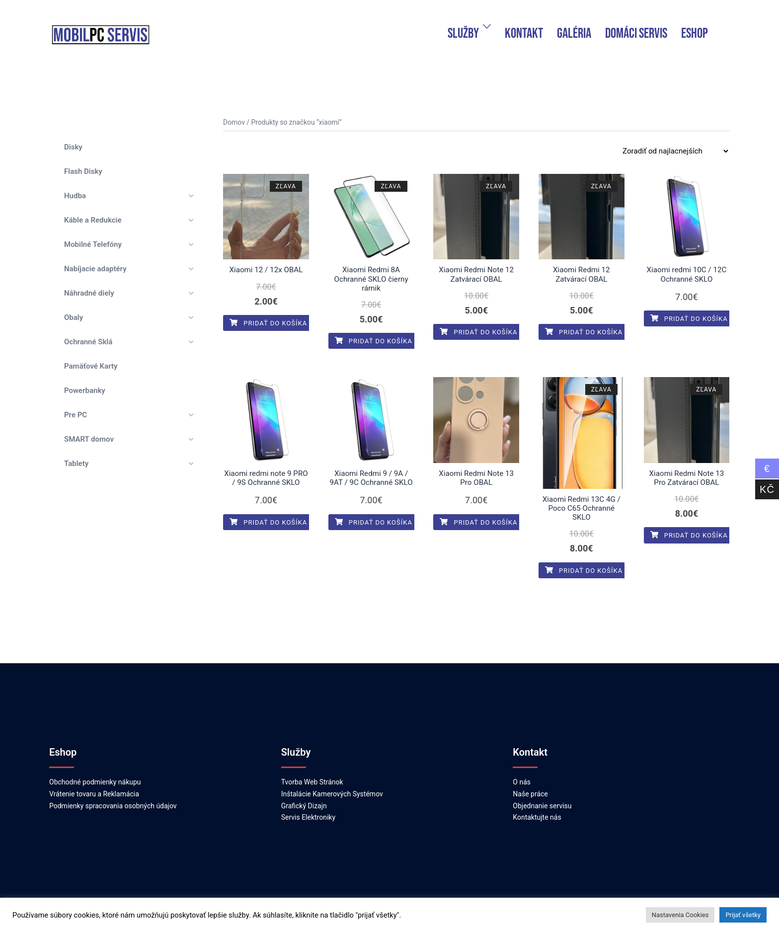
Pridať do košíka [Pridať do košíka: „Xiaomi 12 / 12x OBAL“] (268, 322)
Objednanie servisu (542, 796)
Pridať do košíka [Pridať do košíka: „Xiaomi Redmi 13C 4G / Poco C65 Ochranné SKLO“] (584, 560)
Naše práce (530, 784)
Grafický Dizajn (304, 796)
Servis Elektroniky (308, 808)
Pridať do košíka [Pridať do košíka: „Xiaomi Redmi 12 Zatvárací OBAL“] (584, 331)
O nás (522, 773)
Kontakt (524, 33)
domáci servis (636, 33)
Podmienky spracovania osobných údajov (113, 796)
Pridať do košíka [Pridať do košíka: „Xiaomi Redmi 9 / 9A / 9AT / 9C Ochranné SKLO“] (373, 521)
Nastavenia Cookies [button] (680, 915)
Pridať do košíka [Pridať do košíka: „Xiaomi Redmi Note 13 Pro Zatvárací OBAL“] (689, 535)
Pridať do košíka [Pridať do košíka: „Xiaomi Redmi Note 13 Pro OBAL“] (478, 521)
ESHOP (694, 33)
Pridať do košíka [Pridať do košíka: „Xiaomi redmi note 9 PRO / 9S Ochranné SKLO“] (268, 521)
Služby (463, 33)
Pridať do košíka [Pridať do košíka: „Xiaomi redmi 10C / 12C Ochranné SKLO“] (689, 318)
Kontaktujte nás (537, 808)
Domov (233, 122)
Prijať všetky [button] (743, 915)
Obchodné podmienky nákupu (95, 773)
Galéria (574, 33)
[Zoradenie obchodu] (675, 151)
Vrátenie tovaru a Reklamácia (94, 784)
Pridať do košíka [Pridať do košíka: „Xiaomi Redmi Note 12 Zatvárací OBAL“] (478, 331)
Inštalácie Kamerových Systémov (332, 784)
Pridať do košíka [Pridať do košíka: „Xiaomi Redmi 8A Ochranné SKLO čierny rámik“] (373, 340)
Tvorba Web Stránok (312, 773)
